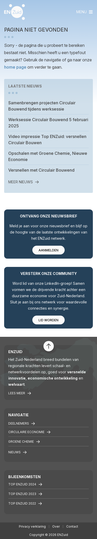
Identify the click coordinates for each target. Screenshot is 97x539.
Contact (72, 526)
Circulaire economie (29, 432)
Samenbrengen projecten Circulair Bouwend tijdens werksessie (42, 106)
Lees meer (19, 393)
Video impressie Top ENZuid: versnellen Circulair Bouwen (47, 139)
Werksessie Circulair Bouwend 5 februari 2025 (48, 122)
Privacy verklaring (32, 526)
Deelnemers (21, 423)
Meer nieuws (23, 182)
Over (56, 526)
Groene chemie (24, 442)
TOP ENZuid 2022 (25, 503)
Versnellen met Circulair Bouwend (41, 170)
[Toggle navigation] (84, 11)
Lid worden (48, 320)
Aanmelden (48, 250)
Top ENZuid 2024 (25, 484)
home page (15, 67)
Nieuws (17, 452)
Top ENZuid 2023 (25, 494)
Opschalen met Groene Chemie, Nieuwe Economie (47, 156)
